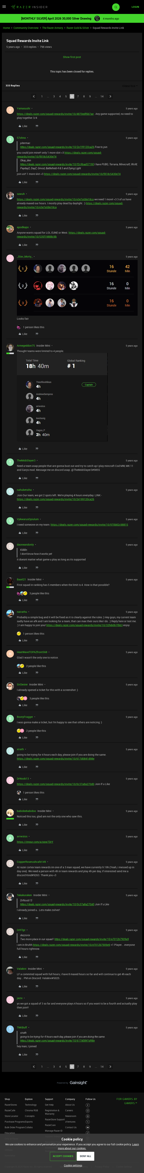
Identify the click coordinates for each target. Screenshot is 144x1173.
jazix (19, 998)
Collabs (29, 1127)
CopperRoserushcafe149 (31, 862)
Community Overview (26, 28)
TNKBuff (22, 1027)
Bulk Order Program (15, 1127)
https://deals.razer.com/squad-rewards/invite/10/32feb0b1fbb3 (84, 625)
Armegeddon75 (26, 345)
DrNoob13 (23, 778)
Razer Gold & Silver (78, 28)
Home (6, 28)
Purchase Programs (15, 1121)
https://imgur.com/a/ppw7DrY (35, 842)
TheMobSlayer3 (26, 460)
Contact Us (70, 1127)
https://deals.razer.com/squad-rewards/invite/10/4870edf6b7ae (55, 114)
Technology (31, 1104)
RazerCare (50, 1125)
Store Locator (11, 1115)
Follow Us (90, 1099)
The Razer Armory (52, 28)
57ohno (21, 137)
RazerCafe (10, 1110)
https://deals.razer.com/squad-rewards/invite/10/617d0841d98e (55, 758)
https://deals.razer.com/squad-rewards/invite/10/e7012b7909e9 (92, 939)
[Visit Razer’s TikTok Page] (88, 1133)
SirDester (22, 684)
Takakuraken (24, 895)
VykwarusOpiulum (28, 519)
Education (10, 1132)
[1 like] (30, 327)
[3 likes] (33, 593)
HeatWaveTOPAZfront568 (32, 652)
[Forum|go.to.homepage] (29, 7)
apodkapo (23, 227)
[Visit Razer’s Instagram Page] (88, 1110)
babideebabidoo (26, 811)
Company (70, 1099)
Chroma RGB (31, 1110)
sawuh (21, 194)
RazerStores (11, 1104)
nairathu (22, 612)
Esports (29, 1121)
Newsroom (70, 1115)
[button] (4, 8)
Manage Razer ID (53, 1130)
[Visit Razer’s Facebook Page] (88, 1105)
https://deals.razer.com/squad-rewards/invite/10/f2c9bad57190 (57, 164)
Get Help (49, 1104)
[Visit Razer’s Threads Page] (88, 1116)
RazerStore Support (55, 1119)
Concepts (29, 1115)
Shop (7, 1099)
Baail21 (21, 579)
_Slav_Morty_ (24, 256)
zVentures (70, 1121)
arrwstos (22, 836)
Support (49, 1099)
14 (102, 96)
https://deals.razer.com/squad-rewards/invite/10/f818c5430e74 (82, 174)
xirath (20, 749)
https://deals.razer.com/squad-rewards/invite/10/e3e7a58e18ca (55, 199)
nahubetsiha (24, 490)
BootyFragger (25, 717)
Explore (28, 1099)
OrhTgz (21, 930)
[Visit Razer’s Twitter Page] (88, 1122)
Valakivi (21, 968)
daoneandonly (25, 544)
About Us (70, 1104)
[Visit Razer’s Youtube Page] (88, 1127)
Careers (69, 1110)
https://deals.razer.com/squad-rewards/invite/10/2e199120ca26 (57, 147)
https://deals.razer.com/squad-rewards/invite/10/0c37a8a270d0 (55, 784)
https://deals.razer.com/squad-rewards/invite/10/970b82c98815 (89, 524)
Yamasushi (23, 108)
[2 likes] (31, 666)
